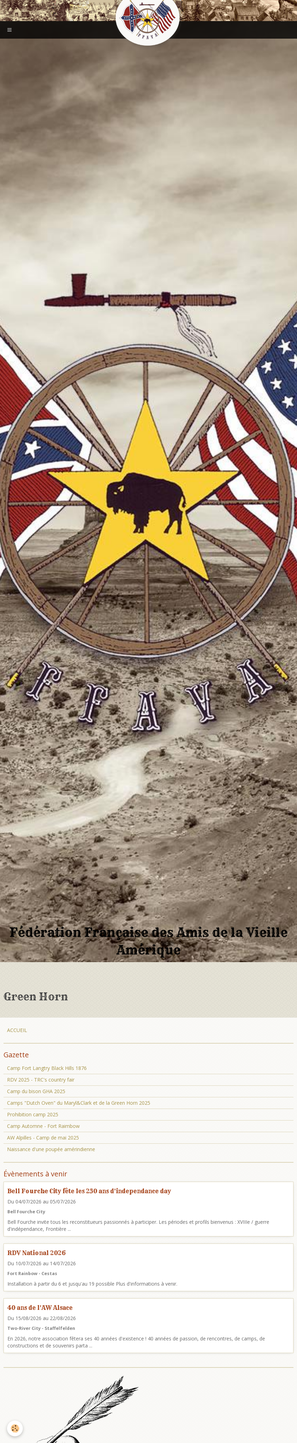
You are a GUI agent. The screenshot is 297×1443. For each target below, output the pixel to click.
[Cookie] (15, 1428)
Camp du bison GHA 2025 (36, 1091)
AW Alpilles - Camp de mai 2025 (43, 1137)
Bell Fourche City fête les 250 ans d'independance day (89, 1191)
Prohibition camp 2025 (32, 1114)
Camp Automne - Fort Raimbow (43, 1126)
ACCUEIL (17, 1030)
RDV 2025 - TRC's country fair (40, 1079)
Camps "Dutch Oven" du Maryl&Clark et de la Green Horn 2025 (78, 1102)
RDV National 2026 (36, 1252)
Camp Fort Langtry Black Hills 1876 (47, 1068)
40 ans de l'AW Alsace (40, 1307)
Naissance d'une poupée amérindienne (51, 1149)
